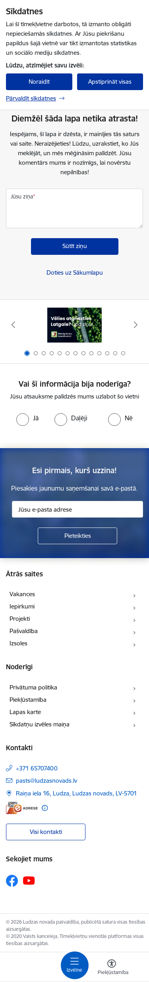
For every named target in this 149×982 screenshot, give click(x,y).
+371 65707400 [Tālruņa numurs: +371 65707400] (37, 768)
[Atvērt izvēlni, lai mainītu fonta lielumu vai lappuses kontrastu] (112, 968)
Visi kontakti (46, 832)
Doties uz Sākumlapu (74, 272)
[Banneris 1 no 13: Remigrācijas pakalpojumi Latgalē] (74, 325)
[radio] (27, 418)
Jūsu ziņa (22, 196)
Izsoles (18, 643)
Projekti (20, 618)
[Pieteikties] (77, 536)
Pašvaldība (24, 631)
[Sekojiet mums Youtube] (29, 880)
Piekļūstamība (28, 699)
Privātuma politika (33, 687)
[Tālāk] (136, 325)
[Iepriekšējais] (13, 325)
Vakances (22, 594)
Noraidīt (39, 81)
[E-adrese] (22, 807)
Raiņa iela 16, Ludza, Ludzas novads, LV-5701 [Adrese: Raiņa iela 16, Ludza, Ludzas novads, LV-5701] (76, 793)
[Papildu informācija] (45, 808)
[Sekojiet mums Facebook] (12, 881)
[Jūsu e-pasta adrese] (77, 509)
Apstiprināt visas (110, 81)
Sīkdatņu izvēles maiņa (40, 724)
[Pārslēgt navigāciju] (75, 965)
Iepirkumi (22, 606)
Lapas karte (25, 712)
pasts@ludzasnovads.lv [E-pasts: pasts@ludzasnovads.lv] (46, 780)
